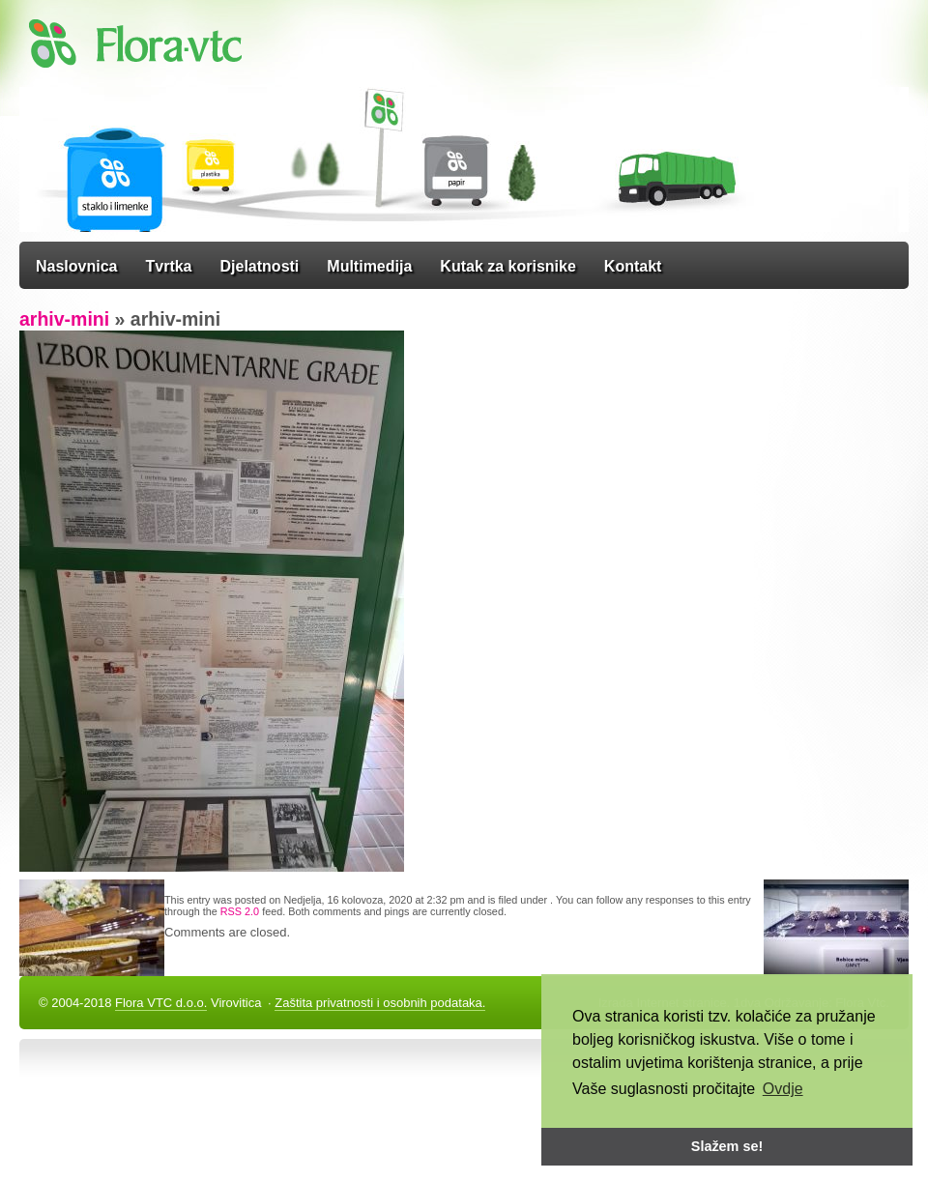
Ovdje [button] (783, 1088)
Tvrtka (168, 266)
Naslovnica (76, 266)
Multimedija (369, 266)
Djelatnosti (260, 266)
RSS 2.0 (239, 911)
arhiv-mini (64, 319)
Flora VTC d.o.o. (161, 1002)
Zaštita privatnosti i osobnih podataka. (380, 1002)
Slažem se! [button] (727, 1146)
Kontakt (633, 266)
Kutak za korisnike (508, 266)
